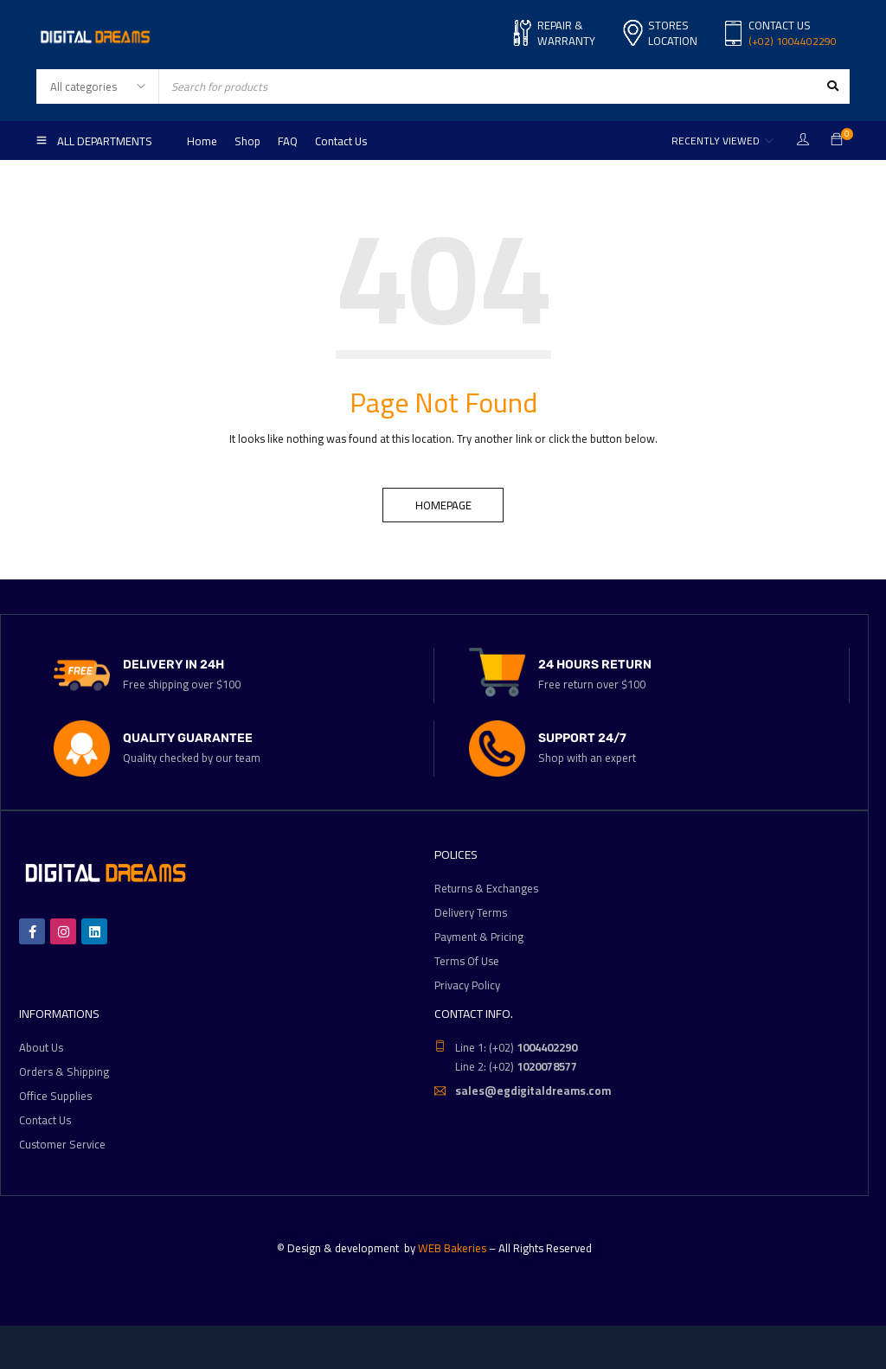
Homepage (443, 505)
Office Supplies (55, 1095)
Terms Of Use (466, 960)
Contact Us (45, 1120)
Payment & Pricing (478, 936)
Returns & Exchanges (486, 888)
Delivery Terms (470, 912)
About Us (41, 1047)
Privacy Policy (467, 985)
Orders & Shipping (64, 1071)
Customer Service (62, 1144)
